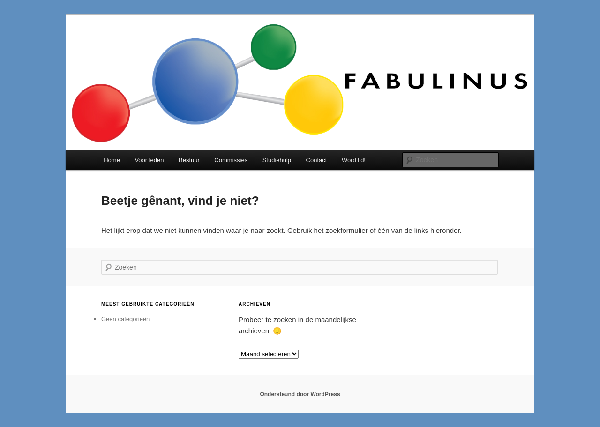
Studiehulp (276, 160)
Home (112, 160)
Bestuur (189, 160)
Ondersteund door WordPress (300, 394)
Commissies (231, 160)
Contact (316, 160)
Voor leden (149, 160)
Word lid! (354, 160)
